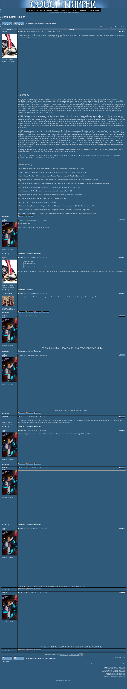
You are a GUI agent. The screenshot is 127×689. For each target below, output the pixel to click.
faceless (4, 220)
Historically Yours (50, 23)
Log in (65, 12)
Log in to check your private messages (55, 12)
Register (77, 12)
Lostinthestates (7, 293)
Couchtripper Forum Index (34, 23)
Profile (69, 12)
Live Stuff (65, 10)
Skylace (4, 31)
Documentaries (51, 10)
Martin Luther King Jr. (13, 17)
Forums (31, 10)
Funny (74, 10)
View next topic (120, 27)
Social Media (93, 10)
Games (83, 10)
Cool (39, 10)
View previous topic (106, 27)
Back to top (5, 216)
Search (73, 12)
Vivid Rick (5, 417)
